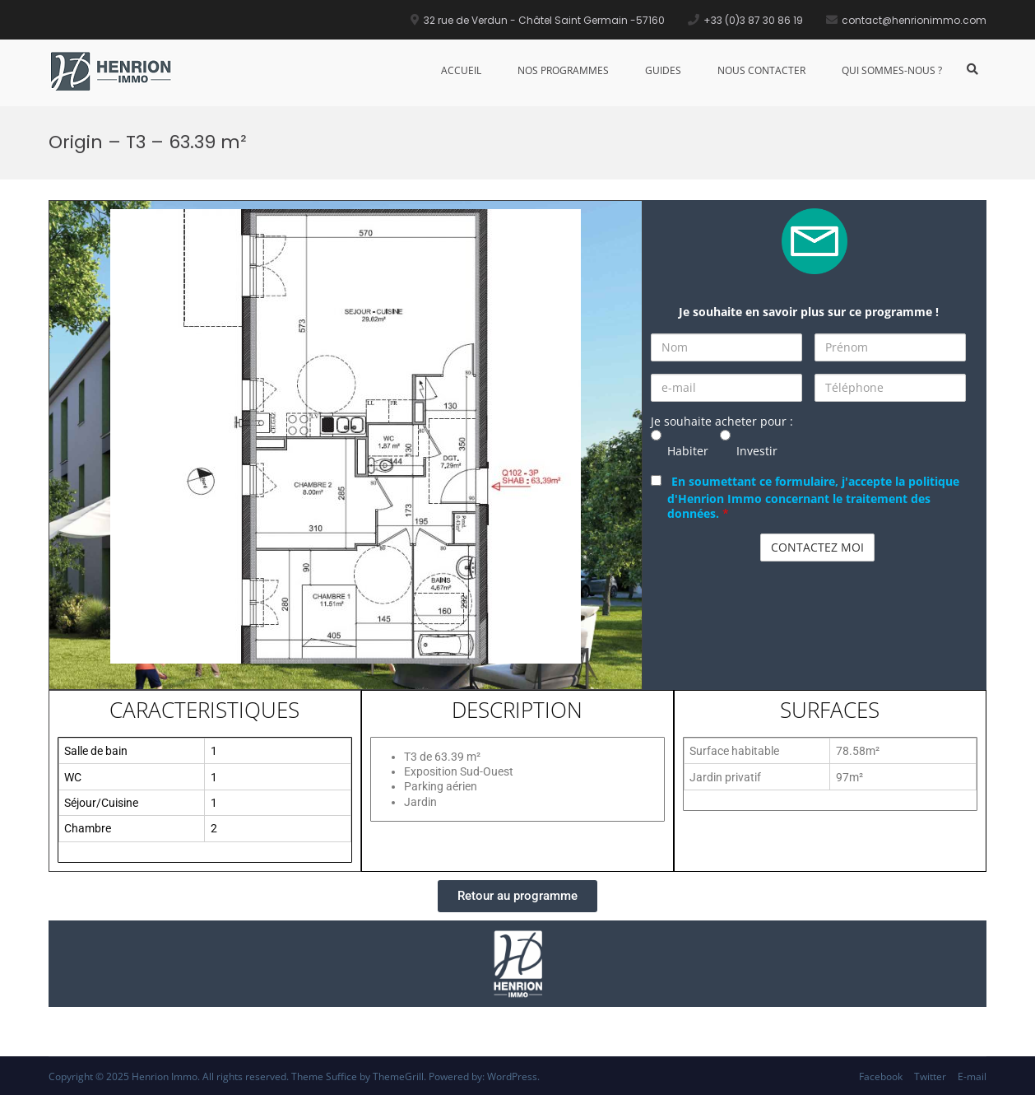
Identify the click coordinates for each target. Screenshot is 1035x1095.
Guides (663, 70)
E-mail (972, 1076)
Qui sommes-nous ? (892, 70)
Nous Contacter (761, 70)
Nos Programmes (563, 70)
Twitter (930, 1076)
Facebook (881, 1076)
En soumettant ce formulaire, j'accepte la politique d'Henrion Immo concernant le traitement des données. (813, 497)
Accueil (461, 70)
